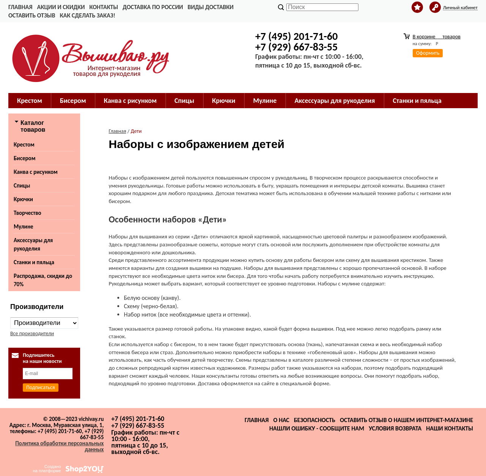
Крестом (29, 100)
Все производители (32, 333)
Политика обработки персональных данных (59, 446)
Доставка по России (153, 7)
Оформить (428, 53)
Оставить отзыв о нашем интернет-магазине (406, 420)
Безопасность (314, 420)
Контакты (103, 7)
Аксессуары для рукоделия (335, 100)
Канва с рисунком (130, 100)
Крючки (223, 100)
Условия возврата (395, 428)
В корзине (437, 36)
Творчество (27, 213)
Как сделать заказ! (87, 15)
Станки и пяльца (417, 100)
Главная (20, 7)
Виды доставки (211, 7)
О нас (281, 420)
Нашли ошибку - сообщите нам (316, 428)
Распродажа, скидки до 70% (43, 280)
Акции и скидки (61, 7)
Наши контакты (449, 428)
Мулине (265, 100)
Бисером (73, 100)
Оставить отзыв (31, 15)
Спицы (184, 100)
